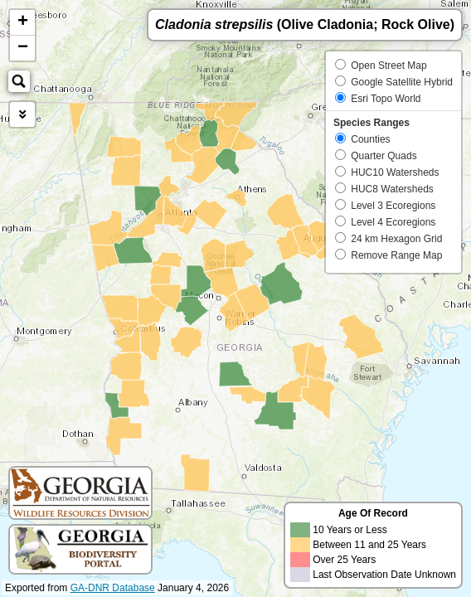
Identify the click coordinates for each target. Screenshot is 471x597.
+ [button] (22, 22)
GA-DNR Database (112, 588)
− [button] (22, 48)
